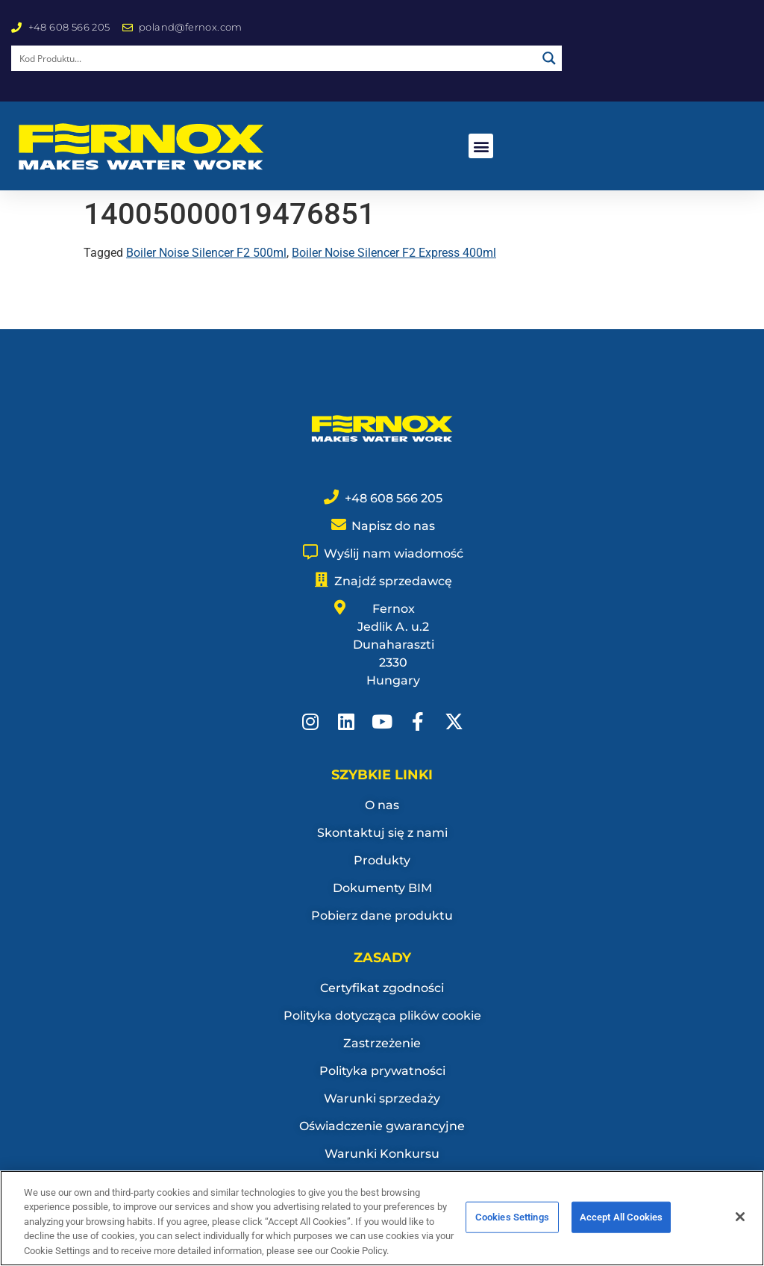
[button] (481, 146)
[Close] (740, 1225)
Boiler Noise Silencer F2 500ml (206, 253)
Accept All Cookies (621, 1224)
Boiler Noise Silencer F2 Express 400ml (394, 253)
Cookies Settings (512, 1224)
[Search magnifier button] (549, 58)
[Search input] (274, 58)
